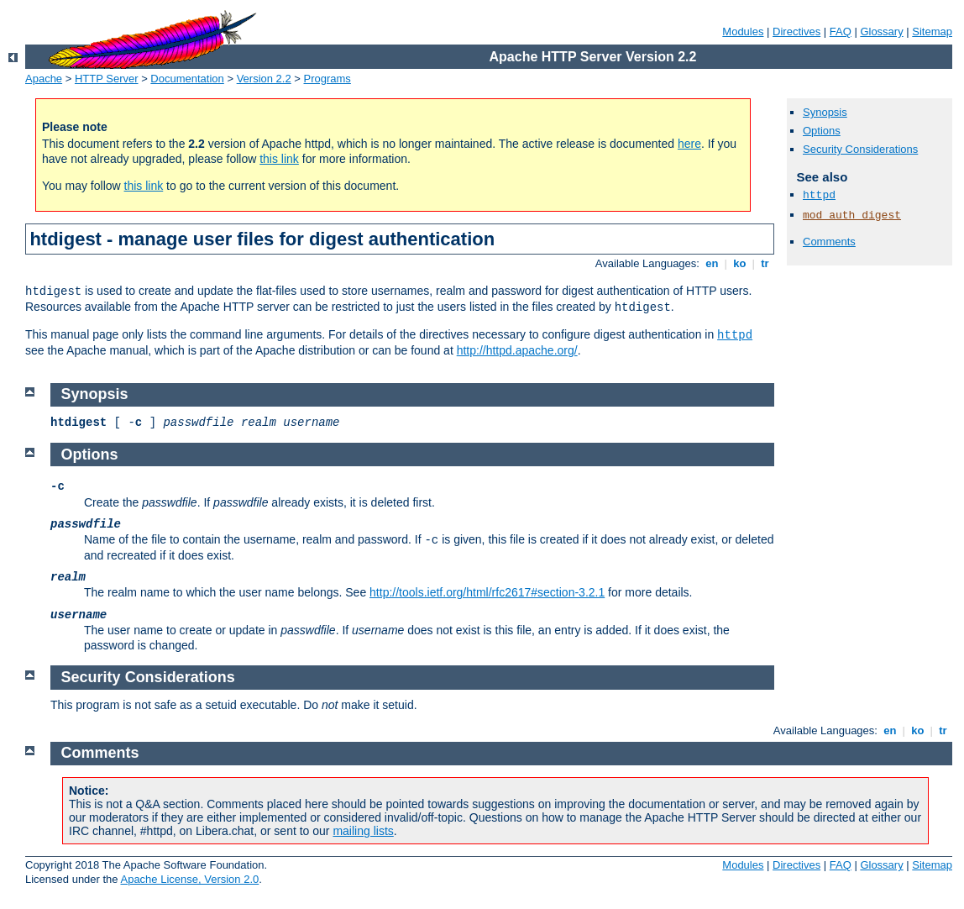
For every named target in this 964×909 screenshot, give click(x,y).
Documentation (186, 78)
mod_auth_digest (852, 215)
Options (822, 130)
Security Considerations (860, 149)
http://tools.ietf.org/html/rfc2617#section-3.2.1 (487, 592)
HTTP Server (107, 78)
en (712, 263)
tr (765, 263)
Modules (742, 31)
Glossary (881, 31)
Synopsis (825, 112)
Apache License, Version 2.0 (189, 879)
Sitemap (932, 31)
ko (740, 263)
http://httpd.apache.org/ (517, 350)
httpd (734, 335)
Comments (829, 241)
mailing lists (363, 831)
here (689, 143)
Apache (43, 78)
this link (279, 159)
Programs (327, 78)
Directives (796, 31)
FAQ (840, 31)
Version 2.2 (264, 78)
